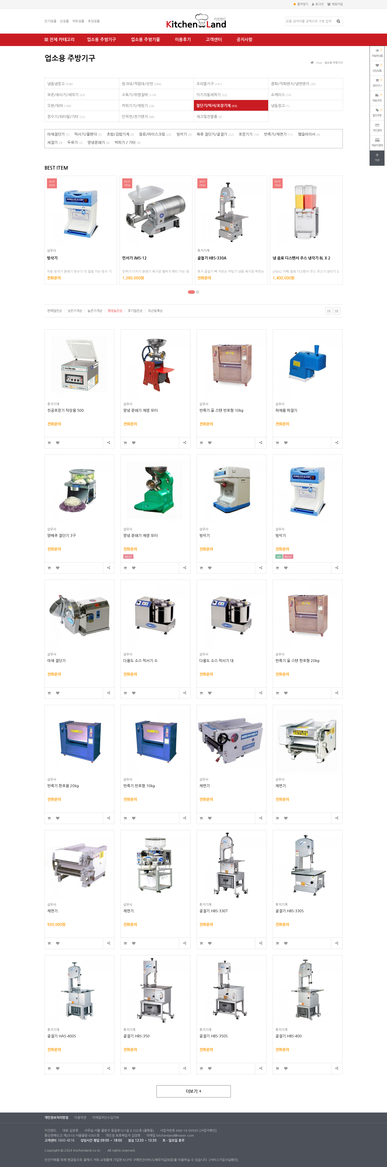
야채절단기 (58, 134)
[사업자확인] (208, 1130)
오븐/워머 (59, 105)
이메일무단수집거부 (105, 1117)
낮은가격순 (74, 310)
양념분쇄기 (98, 142)
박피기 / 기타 (127, 142)
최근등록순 (155, 310)
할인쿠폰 (377, 112)
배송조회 (377, 97)
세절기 (54, 142)
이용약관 (80, 1117)
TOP (377, 157)
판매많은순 (54, 310)
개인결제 (377, 127)
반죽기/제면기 (278, 134)
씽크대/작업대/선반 (141, 84)
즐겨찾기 (300, 4)
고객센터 (214, 40)
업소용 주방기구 (101, 40)
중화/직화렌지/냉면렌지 (293, 84)
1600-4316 (66, 1140)
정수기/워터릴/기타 (66, 116)
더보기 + (194, 1091)
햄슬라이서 (309, 134)
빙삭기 (184, 134)
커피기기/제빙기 (138, 105)
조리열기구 (209, 84)
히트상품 (78, 21)
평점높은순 (115, 310)
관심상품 (377, 67)
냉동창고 (280, 105)
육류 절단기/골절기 (215, 134)
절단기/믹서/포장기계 (216, 105)
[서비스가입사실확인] (223, 1160)
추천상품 (94, 21)
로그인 (318, 4)
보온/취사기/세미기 (66, 95)
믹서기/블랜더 (88, 134)
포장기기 (249, 134)
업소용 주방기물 (145, 40)
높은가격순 (94, 310)
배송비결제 (377, 142)
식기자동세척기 (211, 95)
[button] (191, 292)
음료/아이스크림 (155, 134)
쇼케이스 (281, 95)
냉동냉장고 (60, 84)
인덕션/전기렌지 (138, 116)
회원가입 (335, 4)
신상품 (64, 21)
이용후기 (183, 40)
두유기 (75, 142)
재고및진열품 (209, 116)
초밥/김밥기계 (120, 134)
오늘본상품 (377, 52)
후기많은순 (135, 310)
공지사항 (245, 40)
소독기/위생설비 (139, 95)
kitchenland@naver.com (175, 1135)
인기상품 (50, 21)
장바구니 (377, 82)
